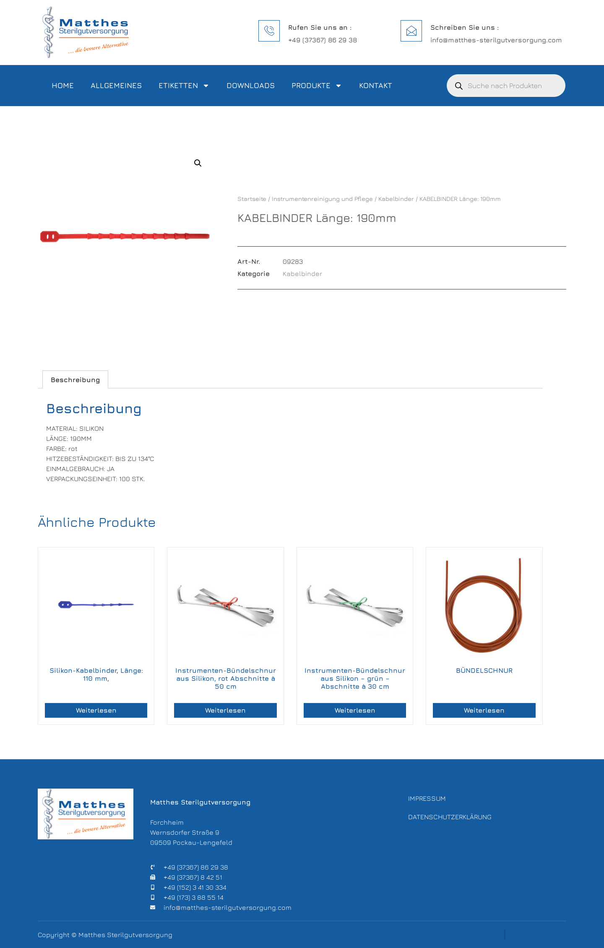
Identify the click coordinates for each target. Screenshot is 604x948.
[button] (198, 163)
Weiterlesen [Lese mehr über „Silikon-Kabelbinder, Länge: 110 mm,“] (96, 710)
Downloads (250, 85)
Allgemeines (116, 85)
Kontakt (375, 85)
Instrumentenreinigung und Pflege (322, 198)
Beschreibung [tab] (75, 379)
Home (63, 85)
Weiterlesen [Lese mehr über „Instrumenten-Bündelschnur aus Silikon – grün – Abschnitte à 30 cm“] (355, 710)
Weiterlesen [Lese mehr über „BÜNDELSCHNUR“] (484, 710)
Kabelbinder (396, 198)
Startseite (251, 198)
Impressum (427, 798)
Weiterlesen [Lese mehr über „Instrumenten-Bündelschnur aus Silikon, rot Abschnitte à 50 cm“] (225, 710)
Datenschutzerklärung (450, 817)
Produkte (317, 86)
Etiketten (184, 86)
